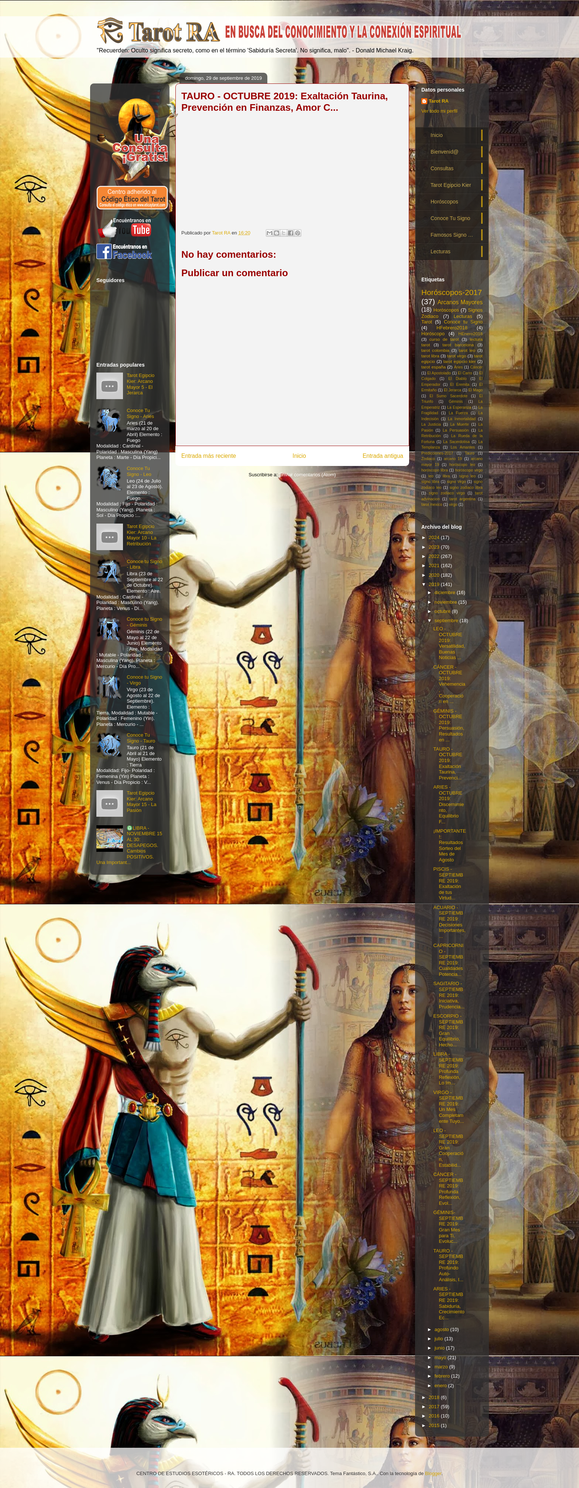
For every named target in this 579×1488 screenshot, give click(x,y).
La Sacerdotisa (456, 442)
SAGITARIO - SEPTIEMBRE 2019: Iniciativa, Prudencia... (448, 995)
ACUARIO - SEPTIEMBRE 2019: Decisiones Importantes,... (449, 922)
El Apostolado (439, 373)
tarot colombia (435, 350)
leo (431, 476)
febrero (443, 1376)
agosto (442, 1329)
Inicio (299, 456)
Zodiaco (428, 459)
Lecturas (440, 251)
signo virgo (456, 482)
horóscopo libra (434, 470)
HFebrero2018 (451, 327)
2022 (435, 556)
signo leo (467, 476)
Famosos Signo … (452, 235)
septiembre (447, 620)
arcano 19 (453, 459)
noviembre (446, 602)
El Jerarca (452, 390)
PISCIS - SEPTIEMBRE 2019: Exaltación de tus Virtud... (448, 883)
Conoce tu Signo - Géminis (144, 622)
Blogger (433, 1473)
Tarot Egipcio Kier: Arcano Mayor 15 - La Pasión (141, 801)
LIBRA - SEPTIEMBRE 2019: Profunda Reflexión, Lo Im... (448, 1068)
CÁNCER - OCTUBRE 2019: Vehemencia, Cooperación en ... (449, 684)
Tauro (469, 453)
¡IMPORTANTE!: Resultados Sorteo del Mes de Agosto (449, 845)
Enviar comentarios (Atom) (307, 474)
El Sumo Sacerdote (448, 396)
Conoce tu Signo (463, 322)
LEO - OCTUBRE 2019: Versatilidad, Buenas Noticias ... (449, 643)
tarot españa (433, 366)
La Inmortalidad (462, 419)
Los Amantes (463, 447)
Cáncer (476, 367)
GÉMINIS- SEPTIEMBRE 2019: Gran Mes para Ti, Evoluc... (448, 1227)
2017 (435, 1406)
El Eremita (459, 385)
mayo (441, 1357)
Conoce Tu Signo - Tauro (141, 738)
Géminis (456, 402)
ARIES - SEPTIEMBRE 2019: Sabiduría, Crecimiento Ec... (448, 1303)
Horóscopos (444, 202)
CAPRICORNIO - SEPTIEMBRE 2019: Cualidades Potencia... (448, 960)
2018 (435, 1397)
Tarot (426, 322)
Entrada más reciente (208, 456)
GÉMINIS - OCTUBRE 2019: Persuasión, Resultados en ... (448, 725)
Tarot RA (439, 101)
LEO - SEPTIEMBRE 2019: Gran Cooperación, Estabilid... (448, 1148)
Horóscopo (433, 333)
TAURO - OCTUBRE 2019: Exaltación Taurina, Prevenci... (447, 763)
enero (441, 1385)
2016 (435, 1416)
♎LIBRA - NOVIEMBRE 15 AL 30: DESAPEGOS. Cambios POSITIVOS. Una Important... (129, 845)
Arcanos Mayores (460, 302)
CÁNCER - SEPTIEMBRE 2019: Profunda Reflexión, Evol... (448, 1189)
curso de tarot (444, 339)
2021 (435, 565)
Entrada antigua (383, 456)
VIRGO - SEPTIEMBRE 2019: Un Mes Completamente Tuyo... (448, 1107)
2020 (435, 575)
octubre (443, 611)
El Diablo (457, 379)
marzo (442, 1366)
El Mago (475, 390)
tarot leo (467, 350)
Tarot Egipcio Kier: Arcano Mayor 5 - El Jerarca (140, 384)
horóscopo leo (462, 465)
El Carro (465, 373)
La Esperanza (459, 407)
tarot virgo (456, 355)
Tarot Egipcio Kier (451, 185)
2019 (435, 584)
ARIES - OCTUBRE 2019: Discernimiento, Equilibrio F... (448, 804)
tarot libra (430, 355)
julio (440, 1338)
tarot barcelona (458, 344)
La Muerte (459, 424)
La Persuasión (456, 430)
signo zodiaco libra (466, 488)
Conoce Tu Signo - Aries (140, 413)
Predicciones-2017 (437, 453)
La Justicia (431, 424)
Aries (458, 367)
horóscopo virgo (469, 470)
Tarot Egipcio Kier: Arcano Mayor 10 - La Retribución (141, 535)
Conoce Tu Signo (450, 218)
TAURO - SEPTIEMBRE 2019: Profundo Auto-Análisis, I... (448, 1265)
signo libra (430, 482)
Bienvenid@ (445, 152)
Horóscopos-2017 (451, 292)
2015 (435, 1425)
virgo (453, 505)
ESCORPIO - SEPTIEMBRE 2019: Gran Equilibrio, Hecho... (448, 1030)
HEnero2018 (470, 333)
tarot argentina (462, 499)
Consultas (442, 168)
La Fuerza (458, 413)
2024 (435, 537)
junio (440, 1348)
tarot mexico (431, 505)
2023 (435, 547)
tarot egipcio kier (459, 361)
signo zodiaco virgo (447, 493)
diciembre (446, 592)
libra (446, 476)
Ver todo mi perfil (439, 111)
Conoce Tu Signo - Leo (139, 471)
